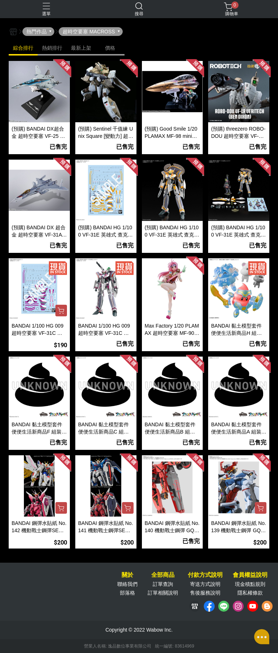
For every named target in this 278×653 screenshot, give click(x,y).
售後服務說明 (205, 592)
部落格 (127, 592)
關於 (127, 575)
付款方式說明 (205, 575)
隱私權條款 (250, 592)
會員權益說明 (250, 575)
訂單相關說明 (163, 592)
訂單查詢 (163, 584)
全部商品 (162, 575)
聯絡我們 (127, 584)
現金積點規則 (250, 584)
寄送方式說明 (205, 584)
